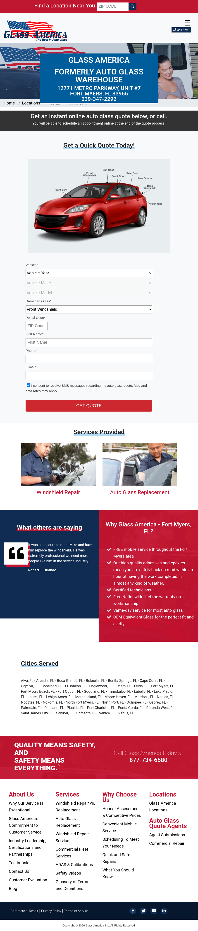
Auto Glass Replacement (139, 492)
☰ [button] (187, 23)
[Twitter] (143, 910)
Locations (31, 103)
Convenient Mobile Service (120, 827)
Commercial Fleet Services (72, 852)
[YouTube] (153, 910)
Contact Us (19, 871)
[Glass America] (35, 30)
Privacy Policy (51, 911)
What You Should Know (118, 873)
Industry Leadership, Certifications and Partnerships (27, 847)
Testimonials (21, 862)
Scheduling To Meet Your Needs (121, 842)
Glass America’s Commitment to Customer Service (25, 825)
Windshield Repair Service (72, 837)
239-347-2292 (99, 99)
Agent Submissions (167, 834)
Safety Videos (68, 873)
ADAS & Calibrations (74, 864)
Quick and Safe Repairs (116, 858)
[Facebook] (132, 910)
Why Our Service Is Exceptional (26, 806)
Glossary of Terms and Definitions (72, 885)
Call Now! (181, 30)
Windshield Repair (58, 492)
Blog (13, 888)
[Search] (132, 6)
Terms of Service (76, 911)
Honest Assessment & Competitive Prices (122, 812)
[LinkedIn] (164, 910)
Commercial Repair (166, 843)
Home (9, 103)
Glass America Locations (162, 806)
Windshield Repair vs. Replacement (75, 806)
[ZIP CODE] (113, 6)
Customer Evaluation (28, 880)
